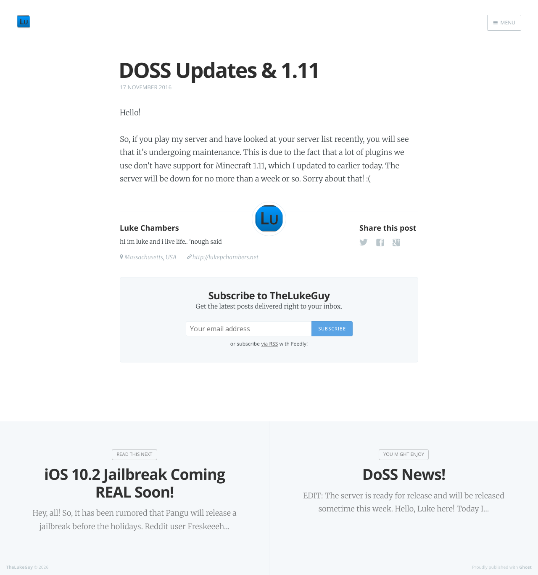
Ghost (525, 567)
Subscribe (332, 328)
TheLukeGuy (19, 567)
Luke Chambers (149, 228)
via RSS (269, 343)
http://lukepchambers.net (225, 257)
